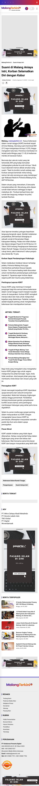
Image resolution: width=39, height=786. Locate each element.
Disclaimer (6, 706)
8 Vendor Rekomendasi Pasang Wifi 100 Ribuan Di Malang (26, 603)
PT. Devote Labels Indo (10, 516)
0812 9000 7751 (9, 756)
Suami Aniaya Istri (18, 62)
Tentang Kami (7, 698)
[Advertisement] (19, 30)
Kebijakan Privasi (8, 703)
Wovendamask (7, 523)
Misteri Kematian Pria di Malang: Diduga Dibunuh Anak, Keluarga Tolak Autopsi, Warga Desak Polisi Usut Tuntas (19, 344)
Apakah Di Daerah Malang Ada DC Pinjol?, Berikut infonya (26, 645)
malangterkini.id (15, 141)
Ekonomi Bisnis (7, 722)
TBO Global (6, 518)
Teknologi (6, 732)
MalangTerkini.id (6, 62)
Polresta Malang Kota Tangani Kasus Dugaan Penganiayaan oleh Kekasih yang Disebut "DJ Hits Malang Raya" (19, 327)
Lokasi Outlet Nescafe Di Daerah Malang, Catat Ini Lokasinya (26, 624)
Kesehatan (6, 729)
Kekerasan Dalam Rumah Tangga (14, 480)
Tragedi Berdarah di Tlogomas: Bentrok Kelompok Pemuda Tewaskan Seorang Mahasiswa (18, 319)
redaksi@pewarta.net (13, 753)
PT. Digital (5, 521)
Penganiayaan (8, 485)
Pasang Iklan (7, 711)
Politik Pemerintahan (9, 719)
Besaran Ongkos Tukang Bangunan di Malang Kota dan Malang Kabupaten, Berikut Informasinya (26, 635)
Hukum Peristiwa (8, 724)
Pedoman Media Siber (9, 701)
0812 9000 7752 (21, 756)
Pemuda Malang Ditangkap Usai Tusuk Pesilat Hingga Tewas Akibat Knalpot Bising (20, 360)
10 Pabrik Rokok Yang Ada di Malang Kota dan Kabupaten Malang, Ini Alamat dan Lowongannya (25, 614)
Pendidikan (6, 727)
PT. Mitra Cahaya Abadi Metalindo (15, 514)
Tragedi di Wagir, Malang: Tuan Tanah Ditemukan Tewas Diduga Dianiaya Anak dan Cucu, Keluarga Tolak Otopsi (19, 352)
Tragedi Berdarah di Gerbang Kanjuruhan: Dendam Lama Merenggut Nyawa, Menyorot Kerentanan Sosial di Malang (17, 335)
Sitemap (5, 708)
